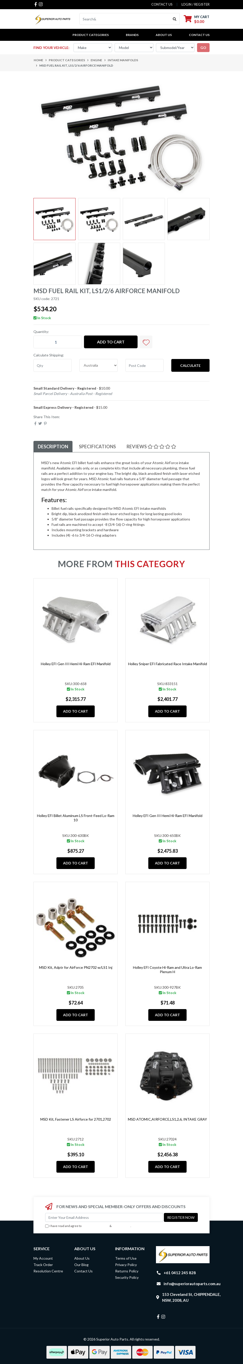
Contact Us (199, 35)
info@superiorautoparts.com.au (192, 1283)
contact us (162, 4)
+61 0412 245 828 (180, 1272)
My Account (43, 1258)
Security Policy (127, 1277)
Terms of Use (126, 1258)
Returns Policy (126, 1271)
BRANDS (132, 35)
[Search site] (175, 19)
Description (53, 446)
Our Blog (81, 1264)
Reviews (151, 446)
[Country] (98, 365)
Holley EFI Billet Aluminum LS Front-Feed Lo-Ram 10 (75, 817)
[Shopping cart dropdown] (197, 19)
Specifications (97, 446)
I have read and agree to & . (88, 1226)
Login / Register (195, 4)
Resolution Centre (48, 1271)
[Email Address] (104, 1217)
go (203, 47)
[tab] (52, 446)
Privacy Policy (121, 1225)
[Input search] (124, 19)
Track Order (43, 1264)
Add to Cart (111, 341)
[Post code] (144, 365)
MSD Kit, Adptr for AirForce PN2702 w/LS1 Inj (75, 967)
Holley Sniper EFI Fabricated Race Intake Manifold (167, 664)
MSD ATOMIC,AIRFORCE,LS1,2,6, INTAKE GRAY (167, 1119)
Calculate (190, 365)
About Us (164, 35)
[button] (146, 342)
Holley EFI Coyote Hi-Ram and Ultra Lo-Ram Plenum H (167, 969)
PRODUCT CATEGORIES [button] (90, 35)
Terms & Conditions (95, 1225)
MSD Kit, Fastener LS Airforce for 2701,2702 (75, 1119)
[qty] (52, 365)
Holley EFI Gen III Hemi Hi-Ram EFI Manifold (76, 664)
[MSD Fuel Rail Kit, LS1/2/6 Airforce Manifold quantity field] (57, 342)
